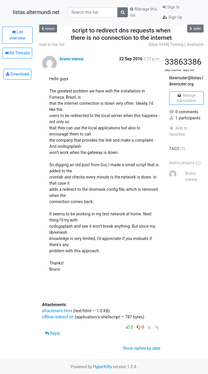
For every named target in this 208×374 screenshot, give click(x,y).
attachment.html (57, 310)
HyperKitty (102, 366)
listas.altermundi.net (36, 12)
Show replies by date (141, 348)
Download (17, 74)
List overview (17, 35)
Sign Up (172, 17)
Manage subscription (186, 98)
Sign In (171, 7)
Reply (52, 333)
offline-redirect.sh (58, 317)
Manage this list (143, 12)
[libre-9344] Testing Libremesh (176, 44)
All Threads (17, 53)
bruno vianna (72, 58)
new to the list (52, 44)
